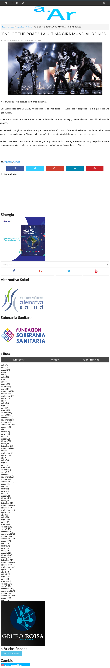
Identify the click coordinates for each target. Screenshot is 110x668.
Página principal (8, 27)
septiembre (5, 396)
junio (3, 365)
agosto (3, 372)
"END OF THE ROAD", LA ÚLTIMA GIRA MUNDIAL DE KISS (53, 33)
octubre (4, 393)
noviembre (5, 391)
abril (2, 367)
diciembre (5, 417)
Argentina (20, 27)
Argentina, (28, 40)
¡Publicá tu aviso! (11, 653)
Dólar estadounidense (13, 665)
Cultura (29, 27)
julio (2, 374)
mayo (3, 379)
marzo (3, 370)
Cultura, (37, 40)
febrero (4, 386)
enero (3, 389)
